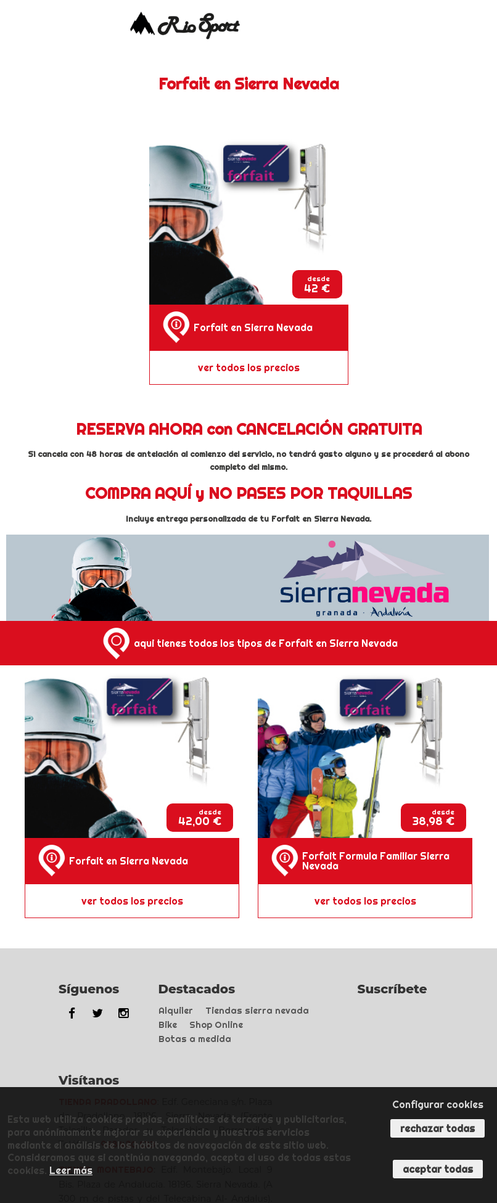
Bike (167, 1024)
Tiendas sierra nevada (257, 1010)
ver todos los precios (249, 367)
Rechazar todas (437, 1128)
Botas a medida (194, 1039)
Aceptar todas (438, 1169)
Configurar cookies (437, 1104)
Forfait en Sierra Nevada (253, 327)
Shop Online (216, 1024)
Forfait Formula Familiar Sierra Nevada (376, 861)
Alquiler (175, 1010)
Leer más (70, 1170)
